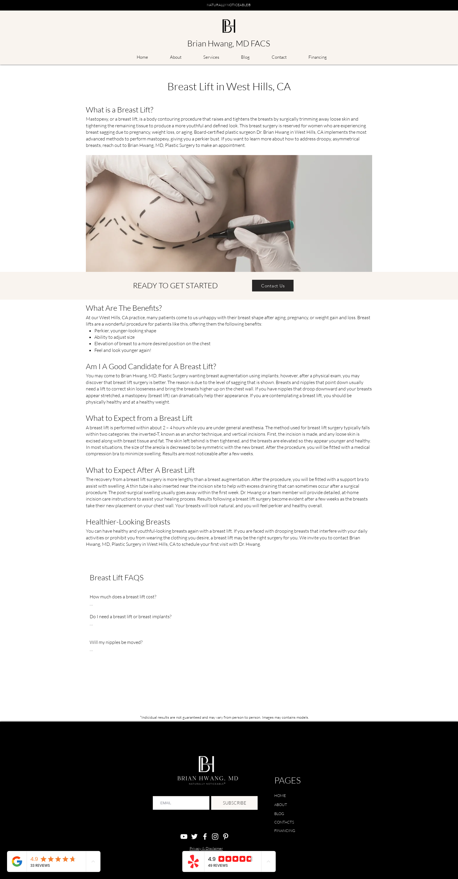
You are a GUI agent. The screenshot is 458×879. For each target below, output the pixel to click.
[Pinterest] (225, 836)
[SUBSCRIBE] (234, 803)
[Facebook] (205, 836)
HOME (280, 795)
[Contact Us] (273, 285)
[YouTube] (184, 836)
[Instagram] (215, 836)
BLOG (279, 813)
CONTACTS (284, 822)
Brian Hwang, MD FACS (228, 43)
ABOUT (280, 804)
